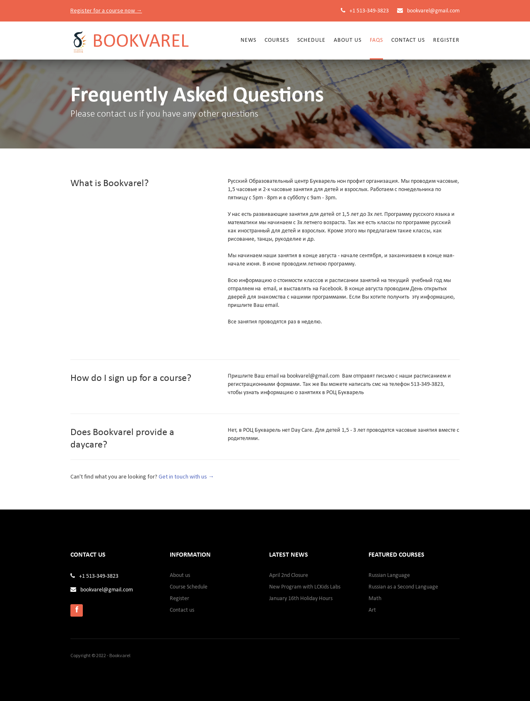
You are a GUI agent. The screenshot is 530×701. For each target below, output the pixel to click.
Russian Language (389, 575)
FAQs (376, 40)
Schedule (311, 40)
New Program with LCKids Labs (304, 587)
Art (372, 610)
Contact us (408, 40)
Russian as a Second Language (403, 587)
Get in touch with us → (186, 476)
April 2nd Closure (288, 575)
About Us (347, 40)
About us (180, 575)
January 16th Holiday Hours (300, 599)
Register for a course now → (106, 10)
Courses (277, 40)
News (248, 40)
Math (375, 599)
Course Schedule (188, 587)
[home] (129, 37)
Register (446, 40)
